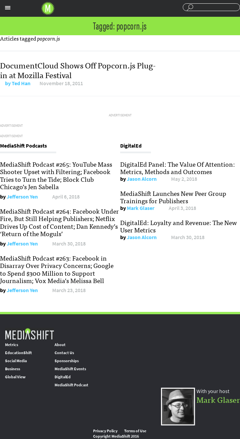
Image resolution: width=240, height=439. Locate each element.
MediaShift (29, 333)
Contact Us (64, 352)
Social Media (16, 361)
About (60, 344)
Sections (8, 8)
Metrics (11, 344)
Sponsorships (67, 361)
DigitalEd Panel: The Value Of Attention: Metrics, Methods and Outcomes (177, 167)
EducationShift (18, 352)
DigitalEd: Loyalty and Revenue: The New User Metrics (178, 226)
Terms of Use (135, 431)
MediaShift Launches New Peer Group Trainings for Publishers (173, 197)
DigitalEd (63, 377)
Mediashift (48, 8)
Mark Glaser (140, 208)
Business (12, 369)
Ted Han (21, 83)
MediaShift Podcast (71, 385)
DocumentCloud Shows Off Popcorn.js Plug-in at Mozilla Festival (78, 69)
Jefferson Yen (22, 196)
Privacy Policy (105, 431)
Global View (15, 377)
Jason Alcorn (142, 178)
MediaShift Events (70, 369)
